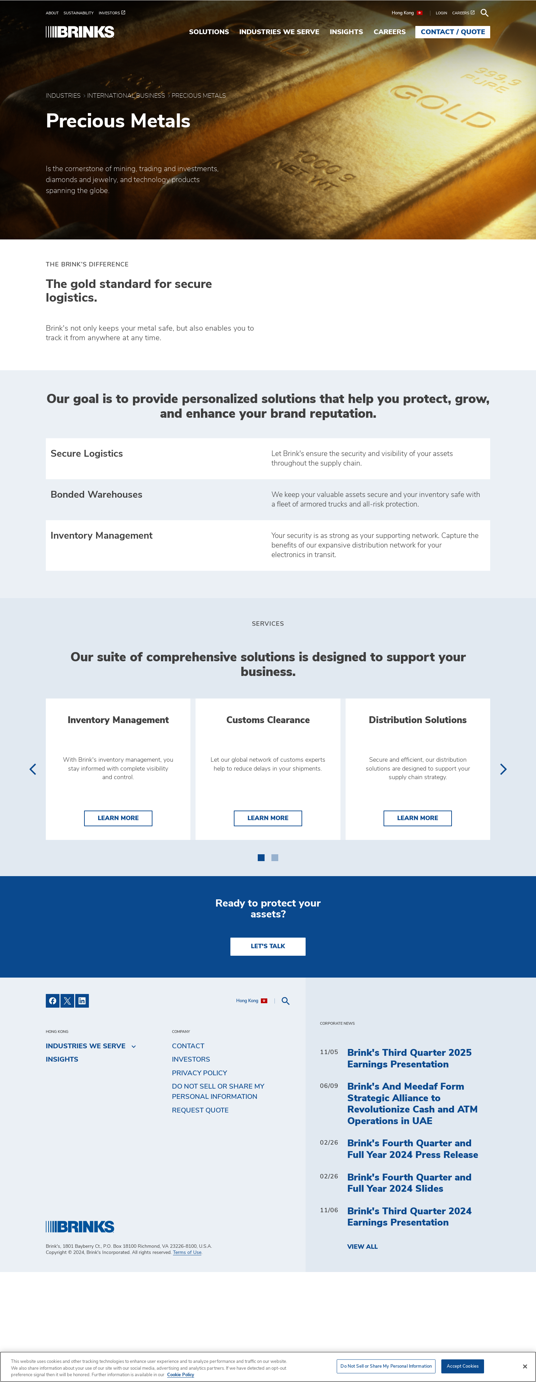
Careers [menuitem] (390, 32)
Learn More (125, 927)
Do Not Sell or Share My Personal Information (218, 1201)
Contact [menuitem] (188, 1155)
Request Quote (200, 1220)
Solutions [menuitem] (209, 32)
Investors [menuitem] (191, 1169)
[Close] (525, 1366)
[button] (261, 966)
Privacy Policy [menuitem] (199, 1183)
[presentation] (32, 836)
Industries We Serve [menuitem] (279, 32)
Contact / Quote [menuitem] (453, 32)
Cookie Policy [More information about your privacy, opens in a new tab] (180, 1375)
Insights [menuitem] (346, 32)
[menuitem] (55, 13)
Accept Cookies (463, 1366)
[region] (268, 1367)
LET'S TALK (268, 1056)
